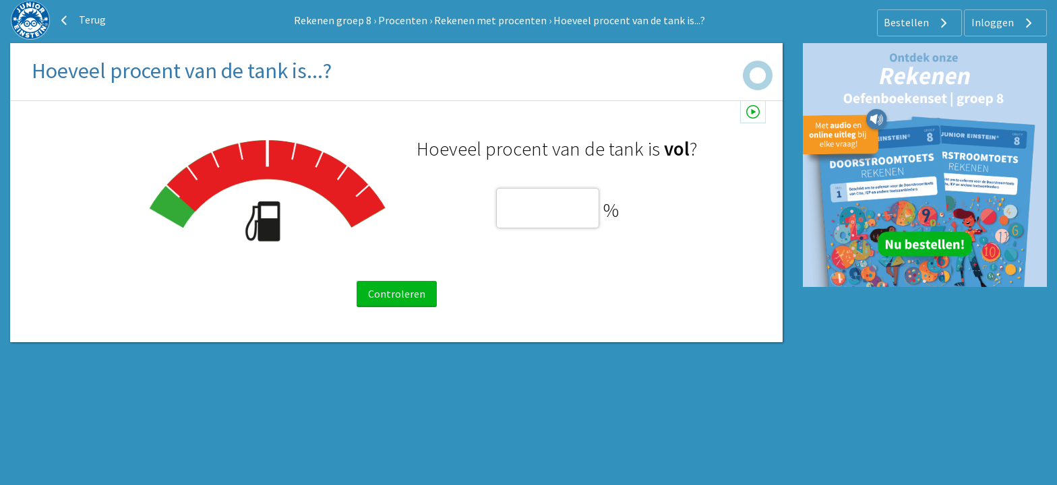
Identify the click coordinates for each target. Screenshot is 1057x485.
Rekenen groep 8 (332, 20)
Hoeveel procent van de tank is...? (629, 20)
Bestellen (917, 22)
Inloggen (1003, 22)
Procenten (402, 20)
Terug (81, 20)
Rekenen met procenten (490, 20)
